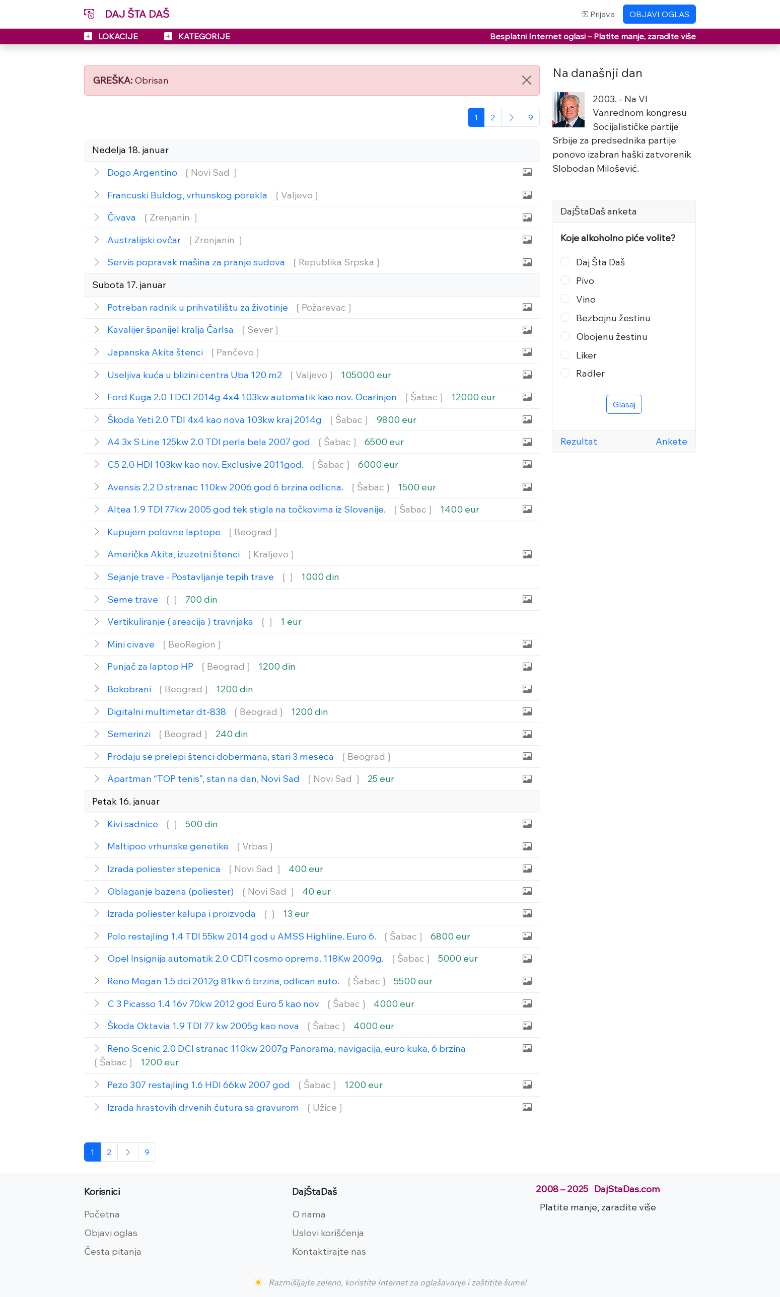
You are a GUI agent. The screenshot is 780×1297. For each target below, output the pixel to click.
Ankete (671, 441)
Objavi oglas (110, 1233)
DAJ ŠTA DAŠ (126, 14)
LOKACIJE (112, 36)
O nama (309, 1214)
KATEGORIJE (197, 36)
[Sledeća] (511, 117)
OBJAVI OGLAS (659, 14)
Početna (102, 1214)
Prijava (597, 14)
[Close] (526, 80)
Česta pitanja (112, 1251)
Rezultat (578, 441)
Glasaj (624, 404)
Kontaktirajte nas (329, 1251)
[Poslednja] (531, 117)
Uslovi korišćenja (328, 1233)
